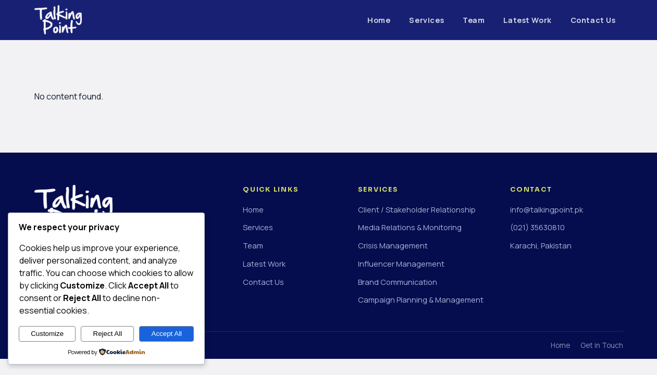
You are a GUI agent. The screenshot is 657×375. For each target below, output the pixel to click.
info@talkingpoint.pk (546, 209)
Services (426, 20)
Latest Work (527, 20)
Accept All (167, 334)
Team (474, 20)
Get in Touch (601, 345)
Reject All (107, 334)
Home (378, 20)
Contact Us (593, 20)
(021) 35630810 (537, 227)
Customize (47, 334)
